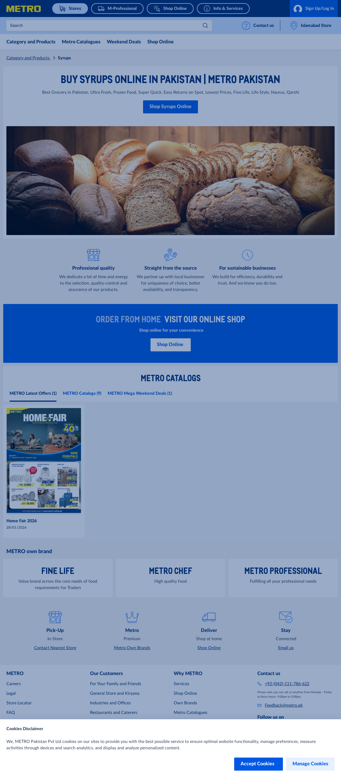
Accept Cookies (259, 764)
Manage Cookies (310, 764)
